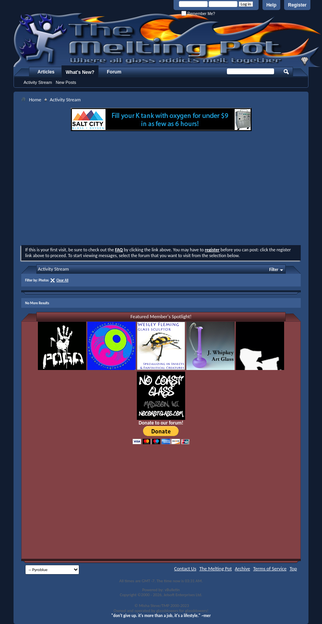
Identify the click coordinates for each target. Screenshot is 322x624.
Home (35, 99)
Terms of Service (269, 568)
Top (293, 568)
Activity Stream (38, 82)
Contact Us (185, 568)
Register (297, 5)
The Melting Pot (215, 568)
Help (271, 5)
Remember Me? (198, 14)
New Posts (66, 82)
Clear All (62, 280)
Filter (273, 269)
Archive (242, 568)
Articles (46, 72)
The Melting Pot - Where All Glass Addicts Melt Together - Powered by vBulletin (168, 40)
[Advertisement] (161, 189)
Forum (114, 72)
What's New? (80, 72)
